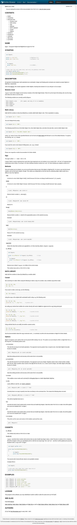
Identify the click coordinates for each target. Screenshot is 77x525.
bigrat (6, 6)
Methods (12, 26)
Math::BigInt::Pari (53, 504)
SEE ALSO (10, 38)
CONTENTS (9, 13)
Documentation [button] (31, 2)
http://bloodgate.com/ (16, 511)
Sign (11, 24)
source (9, 6)
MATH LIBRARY (14, 28)
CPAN (13, 6)
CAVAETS (9, 33)
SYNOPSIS (10, 18)
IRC (61, 521)
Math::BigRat (22, 504)
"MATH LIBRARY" (26, 384)
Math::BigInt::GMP (64, 504)
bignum (12, 86)
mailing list (56, 521)
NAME (9, 16)
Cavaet (11, 29)
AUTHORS (10, 39)
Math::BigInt (41, 135)
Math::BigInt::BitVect (43, 504)
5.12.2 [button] (19, 2)
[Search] (65, 2)
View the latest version (44, 9)
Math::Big (30, 504)
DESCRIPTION (11, 19)
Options (12, 31)
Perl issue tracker (49, 521)
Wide (50, 2)
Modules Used (13, 21)
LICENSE (9, 36)
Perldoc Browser (8, 2)
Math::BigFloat (8, 504)
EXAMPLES (10, 34)
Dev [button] (24, 2)
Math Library (13, 23)
